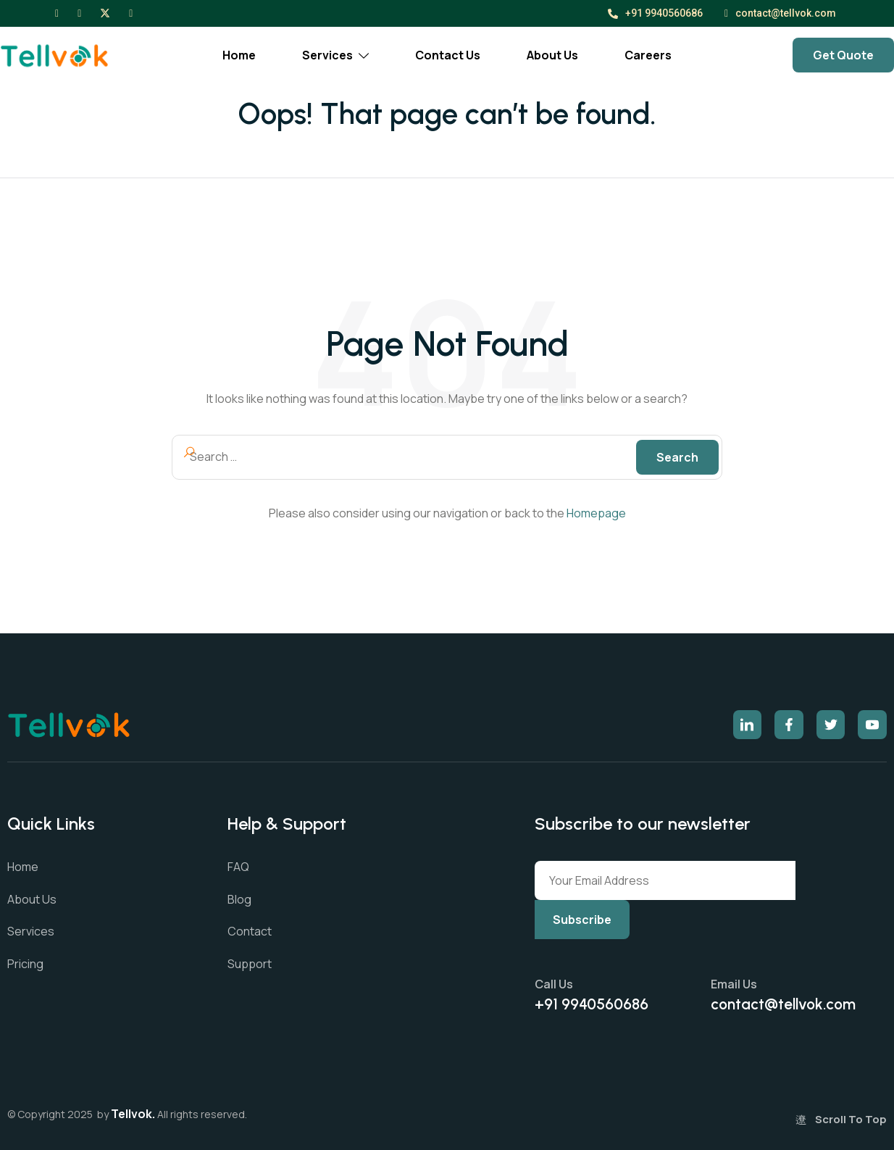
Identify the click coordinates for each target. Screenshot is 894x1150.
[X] (105, 12)
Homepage (596, 513)
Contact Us (447, 55)
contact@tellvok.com (780, 13)
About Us (552, 55)
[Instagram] (79, 12)
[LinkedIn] (131, 12)
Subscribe (582, 920)
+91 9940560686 (655, 13)
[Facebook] (57, 12)
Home (239, 55)
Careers (648, 55)
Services (335, 55)
